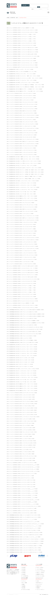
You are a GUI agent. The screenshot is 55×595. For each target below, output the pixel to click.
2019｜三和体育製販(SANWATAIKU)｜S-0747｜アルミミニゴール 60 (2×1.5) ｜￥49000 (22, 323)
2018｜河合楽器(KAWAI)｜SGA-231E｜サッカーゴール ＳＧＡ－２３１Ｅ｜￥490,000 (22, 350)
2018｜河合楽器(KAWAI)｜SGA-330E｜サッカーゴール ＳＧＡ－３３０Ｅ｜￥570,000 (22, 343)
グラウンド (24, 579)
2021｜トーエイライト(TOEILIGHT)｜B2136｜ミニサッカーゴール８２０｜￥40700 (21, 234)
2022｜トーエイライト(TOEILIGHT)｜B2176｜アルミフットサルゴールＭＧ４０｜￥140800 (22, 116)
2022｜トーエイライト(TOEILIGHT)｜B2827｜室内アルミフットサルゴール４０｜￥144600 (22, 140)
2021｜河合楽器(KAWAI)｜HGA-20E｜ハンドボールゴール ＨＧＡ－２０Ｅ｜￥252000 (22, 188)
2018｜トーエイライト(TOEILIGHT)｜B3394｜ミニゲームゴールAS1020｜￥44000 (21, 428)
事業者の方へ (39, 584)
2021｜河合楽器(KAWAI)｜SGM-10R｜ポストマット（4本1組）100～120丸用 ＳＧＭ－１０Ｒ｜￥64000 (25, 168)
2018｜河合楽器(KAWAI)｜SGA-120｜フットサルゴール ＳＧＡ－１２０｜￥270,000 (22, 352)
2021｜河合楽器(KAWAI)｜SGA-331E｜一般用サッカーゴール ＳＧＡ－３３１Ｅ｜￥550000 (23, 157)
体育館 (23, 583)
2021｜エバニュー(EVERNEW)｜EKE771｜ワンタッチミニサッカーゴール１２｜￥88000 (22, 297)
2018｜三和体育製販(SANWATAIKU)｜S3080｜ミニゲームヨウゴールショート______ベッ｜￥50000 (24, 524)
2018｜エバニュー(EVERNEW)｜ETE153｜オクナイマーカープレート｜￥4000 (20, 474)
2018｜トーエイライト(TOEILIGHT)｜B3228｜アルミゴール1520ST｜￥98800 (20, 424)
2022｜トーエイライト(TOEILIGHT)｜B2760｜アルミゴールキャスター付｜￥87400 (21, 135)
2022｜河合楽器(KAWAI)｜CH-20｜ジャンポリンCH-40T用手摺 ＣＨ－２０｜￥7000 (21, 70)
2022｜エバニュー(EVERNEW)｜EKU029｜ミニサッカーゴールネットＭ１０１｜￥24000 (22, 28)
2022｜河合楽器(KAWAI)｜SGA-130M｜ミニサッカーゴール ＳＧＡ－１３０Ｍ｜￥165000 (23, 81)
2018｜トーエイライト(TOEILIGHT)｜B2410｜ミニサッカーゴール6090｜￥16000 (21, 417)
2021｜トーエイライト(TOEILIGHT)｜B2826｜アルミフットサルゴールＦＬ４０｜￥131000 (22, 214)
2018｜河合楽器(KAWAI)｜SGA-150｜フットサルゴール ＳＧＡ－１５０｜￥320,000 (22, 354)
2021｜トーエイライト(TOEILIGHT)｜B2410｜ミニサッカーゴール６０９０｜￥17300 (21, 251)
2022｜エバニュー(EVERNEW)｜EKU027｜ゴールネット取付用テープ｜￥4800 (20, 26)
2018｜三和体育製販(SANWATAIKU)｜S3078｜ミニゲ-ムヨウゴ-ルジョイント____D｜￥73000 (23, 520)
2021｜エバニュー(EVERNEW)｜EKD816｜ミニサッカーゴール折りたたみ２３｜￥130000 (22, 271)
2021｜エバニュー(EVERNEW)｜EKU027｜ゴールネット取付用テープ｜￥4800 (20, 301)
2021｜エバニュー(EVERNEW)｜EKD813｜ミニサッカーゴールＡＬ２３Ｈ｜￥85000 (21, 293)
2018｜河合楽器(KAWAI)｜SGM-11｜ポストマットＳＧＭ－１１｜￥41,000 (20, 363)
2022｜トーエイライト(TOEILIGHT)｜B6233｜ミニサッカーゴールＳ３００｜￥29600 (21, 153)
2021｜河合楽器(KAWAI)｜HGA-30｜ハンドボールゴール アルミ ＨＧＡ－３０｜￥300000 (23, 186)
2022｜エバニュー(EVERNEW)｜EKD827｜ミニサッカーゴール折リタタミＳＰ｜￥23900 (22, 46)
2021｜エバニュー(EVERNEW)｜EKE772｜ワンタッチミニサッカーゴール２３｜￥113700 (22, 299)
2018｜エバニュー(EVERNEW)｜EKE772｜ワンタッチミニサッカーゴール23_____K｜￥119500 (23, 470)
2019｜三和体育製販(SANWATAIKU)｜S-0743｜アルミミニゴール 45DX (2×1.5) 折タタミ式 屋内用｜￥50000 (25, 315)
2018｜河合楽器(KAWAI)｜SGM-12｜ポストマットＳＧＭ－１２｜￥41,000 (20, 365)
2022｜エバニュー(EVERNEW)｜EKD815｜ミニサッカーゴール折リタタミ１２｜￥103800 (22, 48)
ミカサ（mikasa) (39, 567)
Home (8, 16)
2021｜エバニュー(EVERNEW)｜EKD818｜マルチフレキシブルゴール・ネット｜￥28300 (22, 273)
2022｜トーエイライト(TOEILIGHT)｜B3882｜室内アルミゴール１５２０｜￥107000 (21, 109)
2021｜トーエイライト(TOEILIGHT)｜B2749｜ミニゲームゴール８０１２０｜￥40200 (21, 240)
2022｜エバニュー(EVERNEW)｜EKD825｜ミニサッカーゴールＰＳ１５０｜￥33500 (21, 41)
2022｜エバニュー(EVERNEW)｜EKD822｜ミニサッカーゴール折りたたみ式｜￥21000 (22, 52)
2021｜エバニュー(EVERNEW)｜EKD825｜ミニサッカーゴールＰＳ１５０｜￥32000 (21, 280)
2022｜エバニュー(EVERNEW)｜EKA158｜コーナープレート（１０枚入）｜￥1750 (21, 33)
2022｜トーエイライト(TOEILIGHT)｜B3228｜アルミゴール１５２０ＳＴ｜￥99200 (21, 118)
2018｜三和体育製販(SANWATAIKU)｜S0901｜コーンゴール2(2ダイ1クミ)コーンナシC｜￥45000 (23, 516)
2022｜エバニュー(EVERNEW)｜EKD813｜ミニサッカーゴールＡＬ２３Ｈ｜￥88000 (21, 57)
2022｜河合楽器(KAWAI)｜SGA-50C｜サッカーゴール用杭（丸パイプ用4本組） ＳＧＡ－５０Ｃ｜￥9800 (25, 83)
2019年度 (23, 571)
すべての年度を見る (24, 574)
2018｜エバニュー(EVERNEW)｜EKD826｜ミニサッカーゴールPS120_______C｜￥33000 (22, 496)
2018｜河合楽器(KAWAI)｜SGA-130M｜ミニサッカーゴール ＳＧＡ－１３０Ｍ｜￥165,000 (23, 367)
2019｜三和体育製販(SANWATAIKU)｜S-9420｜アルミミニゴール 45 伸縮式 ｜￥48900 (22, 339)
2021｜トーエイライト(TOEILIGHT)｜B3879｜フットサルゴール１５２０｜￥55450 (21, 256)
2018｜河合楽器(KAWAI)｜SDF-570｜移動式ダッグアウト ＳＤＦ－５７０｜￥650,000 (22, 382)
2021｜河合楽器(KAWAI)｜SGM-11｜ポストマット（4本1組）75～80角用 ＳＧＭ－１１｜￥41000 (24, 175)
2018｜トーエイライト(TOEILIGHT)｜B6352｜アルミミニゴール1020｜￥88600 (20, 452)
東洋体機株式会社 (45, 593)
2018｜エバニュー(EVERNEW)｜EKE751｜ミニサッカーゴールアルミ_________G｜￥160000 (23, 502)
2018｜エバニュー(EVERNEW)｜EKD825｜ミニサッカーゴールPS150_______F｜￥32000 (22, 494)
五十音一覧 (13, 16)
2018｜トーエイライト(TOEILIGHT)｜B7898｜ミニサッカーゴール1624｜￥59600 (21, 459)
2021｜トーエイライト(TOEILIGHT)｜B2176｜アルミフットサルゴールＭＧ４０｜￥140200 (22, 238)
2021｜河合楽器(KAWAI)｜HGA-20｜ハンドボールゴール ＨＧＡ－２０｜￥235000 (21, 183)
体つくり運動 (24, 581)
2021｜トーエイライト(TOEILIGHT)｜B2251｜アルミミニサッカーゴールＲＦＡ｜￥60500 (22, 245)
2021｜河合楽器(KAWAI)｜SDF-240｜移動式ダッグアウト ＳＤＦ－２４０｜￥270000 (22, 197)
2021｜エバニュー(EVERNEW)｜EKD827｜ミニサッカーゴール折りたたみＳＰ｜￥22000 (22, 264)
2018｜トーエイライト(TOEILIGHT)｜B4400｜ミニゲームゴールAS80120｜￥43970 (21, 443)
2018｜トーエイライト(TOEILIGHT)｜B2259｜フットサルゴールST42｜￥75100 (20, 404)
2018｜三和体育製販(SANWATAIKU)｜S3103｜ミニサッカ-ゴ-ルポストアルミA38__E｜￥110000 (23, 529)
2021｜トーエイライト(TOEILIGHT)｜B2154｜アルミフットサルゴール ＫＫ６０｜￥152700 (23, 236)
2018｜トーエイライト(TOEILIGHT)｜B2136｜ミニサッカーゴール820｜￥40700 (21, 398)
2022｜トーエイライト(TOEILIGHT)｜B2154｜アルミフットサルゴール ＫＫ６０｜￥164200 (23, 114)
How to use (13, 11)
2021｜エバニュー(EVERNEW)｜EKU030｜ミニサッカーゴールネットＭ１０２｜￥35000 (22, 306)
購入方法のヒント (40, 581)
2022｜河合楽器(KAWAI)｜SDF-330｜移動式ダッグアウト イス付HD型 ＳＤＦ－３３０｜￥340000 (24, 87)
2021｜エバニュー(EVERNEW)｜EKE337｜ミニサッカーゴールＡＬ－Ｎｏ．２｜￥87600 (22, 266)
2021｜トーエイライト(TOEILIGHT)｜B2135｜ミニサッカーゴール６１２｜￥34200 (21, 232)
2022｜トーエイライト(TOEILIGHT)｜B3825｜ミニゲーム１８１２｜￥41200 (20, 98)
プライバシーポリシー (40, 588)
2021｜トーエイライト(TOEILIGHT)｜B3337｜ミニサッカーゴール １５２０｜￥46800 (22, 229)
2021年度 (23, 567)
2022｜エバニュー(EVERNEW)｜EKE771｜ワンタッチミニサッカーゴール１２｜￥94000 (22, 63)
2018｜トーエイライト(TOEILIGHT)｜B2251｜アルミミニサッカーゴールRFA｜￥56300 (22, 402)
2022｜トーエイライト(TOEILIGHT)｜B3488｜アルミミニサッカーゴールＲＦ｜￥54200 (22, 120)
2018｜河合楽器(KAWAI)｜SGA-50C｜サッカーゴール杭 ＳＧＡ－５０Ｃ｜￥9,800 (21, 378)
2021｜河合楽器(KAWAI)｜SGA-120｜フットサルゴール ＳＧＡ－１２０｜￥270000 (21, 164)
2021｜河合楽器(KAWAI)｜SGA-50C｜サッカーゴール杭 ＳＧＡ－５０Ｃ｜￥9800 (21, 190)
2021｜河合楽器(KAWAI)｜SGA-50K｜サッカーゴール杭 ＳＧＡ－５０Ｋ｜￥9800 (21, 192)
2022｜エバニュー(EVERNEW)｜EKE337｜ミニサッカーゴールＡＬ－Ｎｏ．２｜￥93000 (22, 61)
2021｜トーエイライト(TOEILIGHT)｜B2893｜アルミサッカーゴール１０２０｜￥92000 (22, 199)
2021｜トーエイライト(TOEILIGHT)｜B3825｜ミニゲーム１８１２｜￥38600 (20, 212)
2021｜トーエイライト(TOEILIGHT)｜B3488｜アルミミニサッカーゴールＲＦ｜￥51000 (22, 210)
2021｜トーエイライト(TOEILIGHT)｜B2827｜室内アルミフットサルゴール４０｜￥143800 (22, 216)
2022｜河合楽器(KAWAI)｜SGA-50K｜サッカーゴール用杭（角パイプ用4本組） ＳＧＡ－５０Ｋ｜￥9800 (25, 85)
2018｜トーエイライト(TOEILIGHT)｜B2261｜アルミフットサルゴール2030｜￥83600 (22, 408)
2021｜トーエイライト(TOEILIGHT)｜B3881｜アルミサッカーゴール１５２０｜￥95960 (22, 205)
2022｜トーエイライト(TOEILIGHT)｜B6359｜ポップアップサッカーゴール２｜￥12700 (22, 103)
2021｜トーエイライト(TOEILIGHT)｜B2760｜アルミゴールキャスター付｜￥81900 (21, 225)
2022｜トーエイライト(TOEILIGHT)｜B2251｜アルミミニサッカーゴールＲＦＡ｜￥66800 (22, 122)
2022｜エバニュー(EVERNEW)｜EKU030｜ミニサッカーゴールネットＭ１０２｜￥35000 (22, 31)
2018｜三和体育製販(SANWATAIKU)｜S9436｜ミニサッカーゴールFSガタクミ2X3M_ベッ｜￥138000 (24, 544)
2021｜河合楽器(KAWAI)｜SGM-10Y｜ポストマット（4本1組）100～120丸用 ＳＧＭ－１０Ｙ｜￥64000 (25, 173)
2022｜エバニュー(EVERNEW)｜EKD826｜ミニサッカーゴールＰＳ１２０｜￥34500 (21, 44)
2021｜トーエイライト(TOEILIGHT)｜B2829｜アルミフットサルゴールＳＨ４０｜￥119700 (22, 218)
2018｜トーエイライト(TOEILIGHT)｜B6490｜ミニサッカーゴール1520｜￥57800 (21, 457)
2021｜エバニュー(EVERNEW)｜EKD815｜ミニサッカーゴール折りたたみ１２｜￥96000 (22, 269)
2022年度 (23, 566)
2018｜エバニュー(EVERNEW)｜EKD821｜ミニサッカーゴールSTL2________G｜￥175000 (22, 492)
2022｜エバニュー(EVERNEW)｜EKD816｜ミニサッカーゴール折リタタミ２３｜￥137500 (22, 50)
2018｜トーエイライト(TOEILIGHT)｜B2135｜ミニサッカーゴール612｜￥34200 (21, 395)
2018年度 (23, 573)
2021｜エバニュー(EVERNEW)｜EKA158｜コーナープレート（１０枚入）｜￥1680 (21, 284)
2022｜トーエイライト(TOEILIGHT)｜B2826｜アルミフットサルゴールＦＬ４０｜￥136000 (22, 138)
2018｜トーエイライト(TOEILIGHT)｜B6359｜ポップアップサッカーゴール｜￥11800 (21, 454)
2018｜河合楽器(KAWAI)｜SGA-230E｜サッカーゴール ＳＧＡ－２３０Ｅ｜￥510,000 (22, 347)
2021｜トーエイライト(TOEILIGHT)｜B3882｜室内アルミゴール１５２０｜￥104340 (21, 208)
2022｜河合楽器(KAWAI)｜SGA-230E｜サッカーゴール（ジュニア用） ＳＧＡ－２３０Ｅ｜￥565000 (24, 76)
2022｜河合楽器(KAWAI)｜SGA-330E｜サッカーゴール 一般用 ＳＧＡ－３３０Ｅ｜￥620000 (23, 74)
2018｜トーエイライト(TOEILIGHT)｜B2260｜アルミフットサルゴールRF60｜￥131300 (22, 406)
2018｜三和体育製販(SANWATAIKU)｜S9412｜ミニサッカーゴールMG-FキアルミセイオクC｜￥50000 (24, 533)
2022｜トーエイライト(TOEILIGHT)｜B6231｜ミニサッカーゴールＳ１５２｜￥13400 (21, 149)
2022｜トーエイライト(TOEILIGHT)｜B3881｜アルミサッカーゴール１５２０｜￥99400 (22, 107)
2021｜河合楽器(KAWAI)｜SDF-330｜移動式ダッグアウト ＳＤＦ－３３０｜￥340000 (22, 194)
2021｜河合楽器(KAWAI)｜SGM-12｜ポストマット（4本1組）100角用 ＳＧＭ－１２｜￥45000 (23, 177)
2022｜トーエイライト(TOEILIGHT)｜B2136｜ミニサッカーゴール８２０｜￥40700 (21, 94)
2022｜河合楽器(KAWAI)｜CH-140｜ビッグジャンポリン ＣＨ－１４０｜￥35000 (21, 72)
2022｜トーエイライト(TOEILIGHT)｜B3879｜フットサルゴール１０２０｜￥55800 (21, 146)
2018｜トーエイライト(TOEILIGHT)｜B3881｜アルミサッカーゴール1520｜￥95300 (21, 439)
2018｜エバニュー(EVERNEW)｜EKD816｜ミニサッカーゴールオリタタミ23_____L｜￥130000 (23, 465)
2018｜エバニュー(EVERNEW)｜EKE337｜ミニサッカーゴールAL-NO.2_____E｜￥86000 (22, 500)
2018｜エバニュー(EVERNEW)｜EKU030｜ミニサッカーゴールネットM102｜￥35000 (21, 511)
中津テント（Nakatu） (41, 571)
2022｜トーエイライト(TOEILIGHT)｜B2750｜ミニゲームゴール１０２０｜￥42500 (21, 96)
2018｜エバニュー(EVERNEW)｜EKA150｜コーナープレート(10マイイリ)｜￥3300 (21, 478)
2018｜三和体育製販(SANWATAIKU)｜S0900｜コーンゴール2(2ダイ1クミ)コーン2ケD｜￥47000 (23, 513)
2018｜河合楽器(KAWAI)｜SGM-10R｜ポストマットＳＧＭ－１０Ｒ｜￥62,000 (20, 356)
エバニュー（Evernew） (41, 569)
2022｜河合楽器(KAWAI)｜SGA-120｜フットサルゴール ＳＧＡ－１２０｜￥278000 (21, 79)
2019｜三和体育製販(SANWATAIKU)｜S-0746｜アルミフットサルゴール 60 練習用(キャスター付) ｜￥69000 (25, 321)
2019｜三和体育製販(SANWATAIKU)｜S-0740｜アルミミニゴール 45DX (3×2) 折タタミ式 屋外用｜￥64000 (25, 308)
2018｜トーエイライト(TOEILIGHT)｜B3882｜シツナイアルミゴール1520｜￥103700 (21, 441)
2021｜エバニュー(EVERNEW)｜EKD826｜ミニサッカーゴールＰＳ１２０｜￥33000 (21, 282)
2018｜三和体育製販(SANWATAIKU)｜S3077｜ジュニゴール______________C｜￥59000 (22, 518)
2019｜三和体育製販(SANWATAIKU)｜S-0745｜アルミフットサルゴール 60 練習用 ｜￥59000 (23, 319)
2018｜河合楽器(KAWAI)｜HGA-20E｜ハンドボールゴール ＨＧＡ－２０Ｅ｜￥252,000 (22, 376)
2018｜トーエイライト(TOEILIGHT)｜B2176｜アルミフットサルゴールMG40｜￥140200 (22, 400)
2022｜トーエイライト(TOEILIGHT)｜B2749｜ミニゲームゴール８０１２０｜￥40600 (21, 133)
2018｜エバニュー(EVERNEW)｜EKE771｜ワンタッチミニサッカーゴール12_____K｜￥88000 (23, 467)
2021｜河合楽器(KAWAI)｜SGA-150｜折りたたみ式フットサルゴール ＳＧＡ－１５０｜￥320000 (24, 166)
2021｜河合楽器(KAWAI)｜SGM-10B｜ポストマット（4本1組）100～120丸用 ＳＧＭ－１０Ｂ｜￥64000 (25, 170)
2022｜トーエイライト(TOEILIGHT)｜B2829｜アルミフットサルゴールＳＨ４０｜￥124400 (22, 142)
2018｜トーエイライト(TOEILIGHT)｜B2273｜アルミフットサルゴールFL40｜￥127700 (22, 413)
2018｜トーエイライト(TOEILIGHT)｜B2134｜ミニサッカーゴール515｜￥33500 (21, 393)
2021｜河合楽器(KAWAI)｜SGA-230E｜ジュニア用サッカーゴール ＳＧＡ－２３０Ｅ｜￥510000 (24, 159)
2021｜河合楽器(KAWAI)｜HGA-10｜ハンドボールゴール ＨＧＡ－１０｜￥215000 (21, 181)
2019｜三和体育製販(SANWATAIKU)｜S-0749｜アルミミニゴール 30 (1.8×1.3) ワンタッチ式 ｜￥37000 (24, 328)
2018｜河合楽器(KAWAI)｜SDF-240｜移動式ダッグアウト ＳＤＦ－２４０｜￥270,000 (22, 389)
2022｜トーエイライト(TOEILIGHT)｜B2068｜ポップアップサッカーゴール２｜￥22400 (22, 131)
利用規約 (38, 586)
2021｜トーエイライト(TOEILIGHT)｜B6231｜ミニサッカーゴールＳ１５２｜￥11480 (21, 258)
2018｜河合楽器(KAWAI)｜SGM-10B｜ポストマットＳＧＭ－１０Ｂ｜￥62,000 (20, 358)
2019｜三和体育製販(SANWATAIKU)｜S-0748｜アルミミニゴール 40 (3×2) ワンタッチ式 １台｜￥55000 (25, 325)
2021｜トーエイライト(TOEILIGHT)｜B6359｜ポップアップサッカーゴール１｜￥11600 (22, 203)
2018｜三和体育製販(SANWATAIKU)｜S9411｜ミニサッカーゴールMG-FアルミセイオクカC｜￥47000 (24, 531)
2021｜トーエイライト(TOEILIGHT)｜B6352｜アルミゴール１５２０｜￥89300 (20, 201)
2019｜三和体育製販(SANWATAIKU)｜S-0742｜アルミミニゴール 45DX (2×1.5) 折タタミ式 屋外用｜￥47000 (25, 312)
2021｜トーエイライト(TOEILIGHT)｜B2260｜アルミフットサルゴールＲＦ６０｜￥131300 (22, 247)
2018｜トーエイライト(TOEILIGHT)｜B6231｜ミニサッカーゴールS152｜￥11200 (21, 446)
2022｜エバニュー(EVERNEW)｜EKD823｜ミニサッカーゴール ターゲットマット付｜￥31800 (23, 55)
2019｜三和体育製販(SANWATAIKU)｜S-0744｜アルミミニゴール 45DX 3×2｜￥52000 (22, 317)
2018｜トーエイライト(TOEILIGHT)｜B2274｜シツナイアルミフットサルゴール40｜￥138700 (23, 415)
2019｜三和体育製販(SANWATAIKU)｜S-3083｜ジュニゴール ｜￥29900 (19, 336)
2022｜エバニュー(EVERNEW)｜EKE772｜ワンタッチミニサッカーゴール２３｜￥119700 (22, 66)
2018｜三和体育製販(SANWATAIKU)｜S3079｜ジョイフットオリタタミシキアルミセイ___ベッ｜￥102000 (25, 522)
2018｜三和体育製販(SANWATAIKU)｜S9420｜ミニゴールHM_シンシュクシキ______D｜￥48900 (23, 535)
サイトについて (39, 583)
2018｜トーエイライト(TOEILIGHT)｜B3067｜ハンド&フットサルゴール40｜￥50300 (21, 419)
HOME (38, 579)
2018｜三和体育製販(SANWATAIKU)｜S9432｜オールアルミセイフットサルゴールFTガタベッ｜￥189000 (25, 540)
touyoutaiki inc (15, 593)
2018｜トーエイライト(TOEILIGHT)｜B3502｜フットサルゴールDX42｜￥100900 (21, 433)
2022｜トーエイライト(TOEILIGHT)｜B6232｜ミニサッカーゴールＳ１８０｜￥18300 (21, 151)
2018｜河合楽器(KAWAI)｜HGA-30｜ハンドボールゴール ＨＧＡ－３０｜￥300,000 (21, 374)
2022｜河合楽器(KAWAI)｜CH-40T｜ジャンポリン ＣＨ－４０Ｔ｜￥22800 (20, 68)
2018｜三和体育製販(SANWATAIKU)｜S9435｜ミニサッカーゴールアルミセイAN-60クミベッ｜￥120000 (25, 542)
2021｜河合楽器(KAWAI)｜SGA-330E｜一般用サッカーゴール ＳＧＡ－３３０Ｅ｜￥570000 (23, 155)
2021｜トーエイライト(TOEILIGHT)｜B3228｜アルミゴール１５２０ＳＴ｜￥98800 (21, 227)
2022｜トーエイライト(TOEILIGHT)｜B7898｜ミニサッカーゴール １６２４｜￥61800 (22, 105)
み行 (17, 16)
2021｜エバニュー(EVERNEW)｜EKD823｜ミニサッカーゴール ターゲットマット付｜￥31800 (23, 277)
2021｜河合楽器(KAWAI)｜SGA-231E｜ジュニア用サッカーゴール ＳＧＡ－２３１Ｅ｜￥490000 (24, 162)
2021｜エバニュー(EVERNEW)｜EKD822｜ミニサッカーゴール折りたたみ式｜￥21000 (22, 275)
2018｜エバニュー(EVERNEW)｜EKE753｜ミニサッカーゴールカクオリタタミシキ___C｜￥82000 (23, 505)
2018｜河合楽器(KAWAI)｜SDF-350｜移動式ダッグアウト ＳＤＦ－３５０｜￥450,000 (22, 384)
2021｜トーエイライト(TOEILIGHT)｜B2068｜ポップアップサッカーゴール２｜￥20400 (22, 253)
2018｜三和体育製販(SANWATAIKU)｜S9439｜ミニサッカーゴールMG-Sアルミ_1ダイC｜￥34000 (24, 548)
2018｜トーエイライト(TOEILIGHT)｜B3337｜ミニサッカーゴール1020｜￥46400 (21, 426)
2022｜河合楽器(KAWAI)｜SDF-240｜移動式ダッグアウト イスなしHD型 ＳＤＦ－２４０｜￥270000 (25, 90)
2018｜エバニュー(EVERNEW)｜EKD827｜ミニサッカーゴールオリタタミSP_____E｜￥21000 (23, 498)
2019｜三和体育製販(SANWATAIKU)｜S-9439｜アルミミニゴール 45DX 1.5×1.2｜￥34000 (22, 341)
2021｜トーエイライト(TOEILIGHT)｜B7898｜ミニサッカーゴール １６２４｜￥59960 (22, 221)
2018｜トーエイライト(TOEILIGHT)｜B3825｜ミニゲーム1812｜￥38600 (19, 435)
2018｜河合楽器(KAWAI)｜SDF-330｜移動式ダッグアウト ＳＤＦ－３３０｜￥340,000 (22, 387)
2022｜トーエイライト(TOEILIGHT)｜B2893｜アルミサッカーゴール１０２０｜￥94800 (22, 144)
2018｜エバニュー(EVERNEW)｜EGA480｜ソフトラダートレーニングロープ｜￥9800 (21, 461)
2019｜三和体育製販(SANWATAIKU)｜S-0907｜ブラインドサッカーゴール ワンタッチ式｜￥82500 (24, 332)
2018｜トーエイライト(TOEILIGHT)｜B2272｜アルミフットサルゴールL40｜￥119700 (21, 411)
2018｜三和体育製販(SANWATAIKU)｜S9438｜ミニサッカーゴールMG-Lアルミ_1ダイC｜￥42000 (24, 546)
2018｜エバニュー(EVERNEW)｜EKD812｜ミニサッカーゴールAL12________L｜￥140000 (22, 489)
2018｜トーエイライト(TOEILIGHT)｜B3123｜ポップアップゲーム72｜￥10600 (20, 422)
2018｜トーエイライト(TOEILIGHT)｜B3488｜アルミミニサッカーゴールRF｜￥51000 (21, 430)
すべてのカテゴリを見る (25, 588)
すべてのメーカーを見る (40, 574)
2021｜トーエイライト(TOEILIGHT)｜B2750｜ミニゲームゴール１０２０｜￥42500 (21, 223)
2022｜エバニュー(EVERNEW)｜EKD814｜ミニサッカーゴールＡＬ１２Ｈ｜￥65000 (21, 59)
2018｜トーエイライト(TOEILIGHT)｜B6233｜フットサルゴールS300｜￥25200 (20, 450)
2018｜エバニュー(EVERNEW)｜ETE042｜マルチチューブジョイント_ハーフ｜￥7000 (21, 472)
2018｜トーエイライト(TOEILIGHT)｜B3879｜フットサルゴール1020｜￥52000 (20, 437)
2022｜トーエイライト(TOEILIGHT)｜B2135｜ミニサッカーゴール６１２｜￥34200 (21, 92)
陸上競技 (23, 586)
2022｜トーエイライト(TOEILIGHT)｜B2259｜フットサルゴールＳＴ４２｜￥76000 (21, 124)
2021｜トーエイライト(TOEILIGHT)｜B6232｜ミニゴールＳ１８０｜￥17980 (20, 260)
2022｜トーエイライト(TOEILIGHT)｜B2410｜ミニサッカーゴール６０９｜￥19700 (21, 129)
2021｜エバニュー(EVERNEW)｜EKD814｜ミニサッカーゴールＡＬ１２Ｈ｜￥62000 (21, 295)
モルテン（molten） (40, 566)
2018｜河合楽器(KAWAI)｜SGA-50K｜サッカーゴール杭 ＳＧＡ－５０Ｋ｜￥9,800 (21, 380)
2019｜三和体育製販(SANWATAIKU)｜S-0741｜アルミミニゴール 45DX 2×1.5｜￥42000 (22, 310)
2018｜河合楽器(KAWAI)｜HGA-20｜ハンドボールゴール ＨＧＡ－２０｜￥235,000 (21, 371)
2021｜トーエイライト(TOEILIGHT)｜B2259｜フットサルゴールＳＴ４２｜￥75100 (21, 249)
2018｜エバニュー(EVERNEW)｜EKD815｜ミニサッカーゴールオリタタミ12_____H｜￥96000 (23, 463)
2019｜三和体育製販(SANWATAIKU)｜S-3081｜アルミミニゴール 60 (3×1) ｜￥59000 (21, 334)
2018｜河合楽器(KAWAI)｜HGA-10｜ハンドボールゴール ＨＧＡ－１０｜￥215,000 (21, 369)
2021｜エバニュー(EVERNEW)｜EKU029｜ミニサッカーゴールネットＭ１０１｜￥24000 (22, 304)
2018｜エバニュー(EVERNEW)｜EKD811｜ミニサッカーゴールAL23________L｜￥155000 (22, 487)
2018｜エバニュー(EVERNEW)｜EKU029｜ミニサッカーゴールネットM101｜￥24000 (21, 509)
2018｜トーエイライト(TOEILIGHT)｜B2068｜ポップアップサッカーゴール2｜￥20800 (22, 391)
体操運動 (23, 584)
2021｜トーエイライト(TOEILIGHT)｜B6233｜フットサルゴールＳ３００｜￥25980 (21, 262)
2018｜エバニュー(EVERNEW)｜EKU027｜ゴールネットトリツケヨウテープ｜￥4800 (21, 507)
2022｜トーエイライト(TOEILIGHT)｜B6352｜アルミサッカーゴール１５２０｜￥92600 (22, 100)
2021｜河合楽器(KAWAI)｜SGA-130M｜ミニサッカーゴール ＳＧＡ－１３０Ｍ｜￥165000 (23, 179)
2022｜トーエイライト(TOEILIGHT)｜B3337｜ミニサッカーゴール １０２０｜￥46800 (22, 111)
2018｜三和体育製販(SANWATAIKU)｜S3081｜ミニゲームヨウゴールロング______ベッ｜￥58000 (23, 526)
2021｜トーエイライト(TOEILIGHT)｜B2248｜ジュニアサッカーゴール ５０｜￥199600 (22, 242)
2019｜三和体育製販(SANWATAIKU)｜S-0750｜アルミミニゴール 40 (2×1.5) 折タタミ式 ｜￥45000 (24, 330)
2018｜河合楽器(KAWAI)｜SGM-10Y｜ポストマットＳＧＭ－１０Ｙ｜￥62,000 (20, 360)
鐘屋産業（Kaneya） (40, 573)
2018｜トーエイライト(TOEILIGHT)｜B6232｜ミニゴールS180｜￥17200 (19, 448)
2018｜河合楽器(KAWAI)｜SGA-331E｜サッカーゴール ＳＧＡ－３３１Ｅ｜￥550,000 (22, 345)
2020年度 (23, 569)
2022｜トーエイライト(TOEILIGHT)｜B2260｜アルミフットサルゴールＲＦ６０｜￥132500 (22, 127)
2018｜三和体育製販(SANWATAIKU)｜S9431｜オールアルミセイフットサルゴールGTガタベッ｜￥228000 (25, 537)
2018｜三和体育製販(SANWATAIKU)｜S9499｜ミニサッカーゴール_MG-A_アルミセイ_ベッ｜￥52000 (24, 550)
